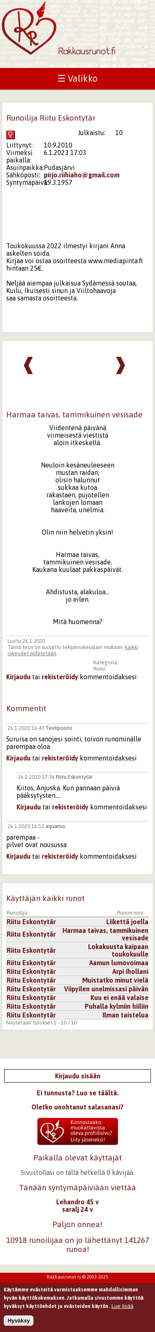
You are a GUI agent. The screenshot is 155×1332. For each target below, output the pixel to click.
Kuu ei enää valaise (119, 997)
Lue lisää (122, 1309)
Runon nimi (130, 913)
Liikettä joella (127, 921)
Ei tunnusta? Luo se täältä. (78, 1093)
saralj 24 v (77, 1209)
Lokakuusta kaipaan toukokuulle (118, 950)
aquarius (55, 826)
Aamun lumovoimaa (118, 962)
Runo (99, 669)
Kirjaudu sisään (77, 1076)
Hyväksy (18, 1324)
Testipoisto (58, 728)
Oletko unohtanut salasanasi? (77, 1107)
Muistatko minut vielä (115, 980)
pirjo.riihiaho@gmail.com (81, 175)
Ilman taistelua (125, 1015)
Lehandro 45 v (77, 1202)
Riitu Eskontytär (74, 777)
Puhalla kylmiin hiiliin (116, 1006)
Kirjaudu (18, 677)
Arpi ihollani (130, 971)
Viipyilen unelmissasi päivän (106, 989)
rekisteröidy (60, 677)
